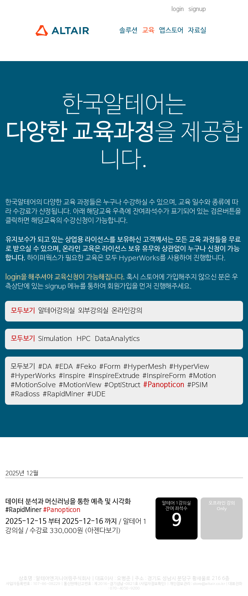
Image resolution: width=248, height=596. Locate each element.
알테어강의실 (56, 311)
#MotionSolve (33, 385)
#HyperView (189, 366)
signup (197, 9)
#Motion (202, 376)
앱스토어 (171, 30)
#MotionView (80, 385)
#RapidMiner (63, 394)
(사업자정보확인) (152, 584)
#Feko (86, 366)
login (178, 9)
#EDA (64, 366)
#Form (109, 366)
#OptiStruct (122, 385)
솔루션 (128, 30)
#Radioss (25, 394)
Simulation (55, 338)
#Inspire (72, 376)
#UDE (96, 394)
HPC (83, 338)
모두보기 (23, 338)
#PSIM (197, 385)
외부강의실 (93, 311)
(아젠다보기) (102, 531)
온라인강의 (127, 311)
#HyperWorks (33, 376)
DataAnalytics (117, 338)
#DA (45, 366)
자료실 (197, 30)
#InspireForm (164, 376)
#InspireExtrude (113, 376)
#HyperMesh (144, 366)
